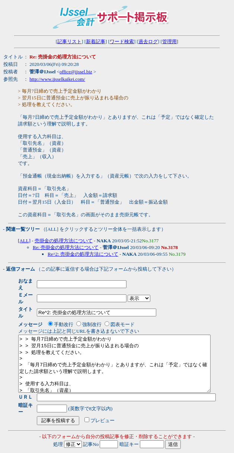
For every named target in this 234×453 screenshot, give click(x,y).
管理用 (169, 41)
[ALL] (24, 240)
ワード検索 (122, 41)
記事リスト (69, 41)
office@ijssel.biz (76, 71)
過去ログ (148, 41)
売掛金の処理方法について (64, 240)
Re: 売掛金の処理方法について (66, 247)
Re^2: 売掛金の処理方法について (83, 254)
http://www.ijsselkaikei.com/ (57, 79)
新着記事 (95, 41)
